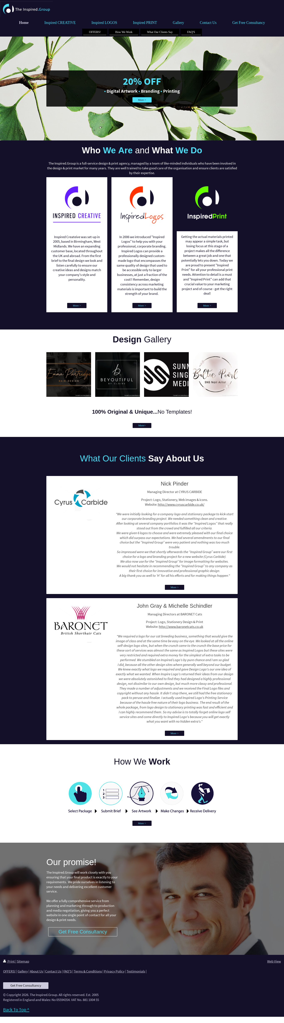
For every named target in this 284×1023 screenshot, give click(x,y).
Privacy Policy (114, 971)
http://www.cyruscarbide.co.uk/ (181, 504)
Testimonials (136, 971)
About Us (36, 971)
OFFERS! (9, 971)
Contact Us (53, 971)
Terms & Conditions (88, 971)
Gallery (23, 971)
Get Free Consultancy (25, 985)
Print (9, 961)
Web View (274, 961)
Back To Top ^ (16, 1009)
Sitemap (23, 961)
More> (142, 425)
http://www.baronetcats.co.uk (181, 626)
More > (142, 99)
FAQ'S (67, 971)
